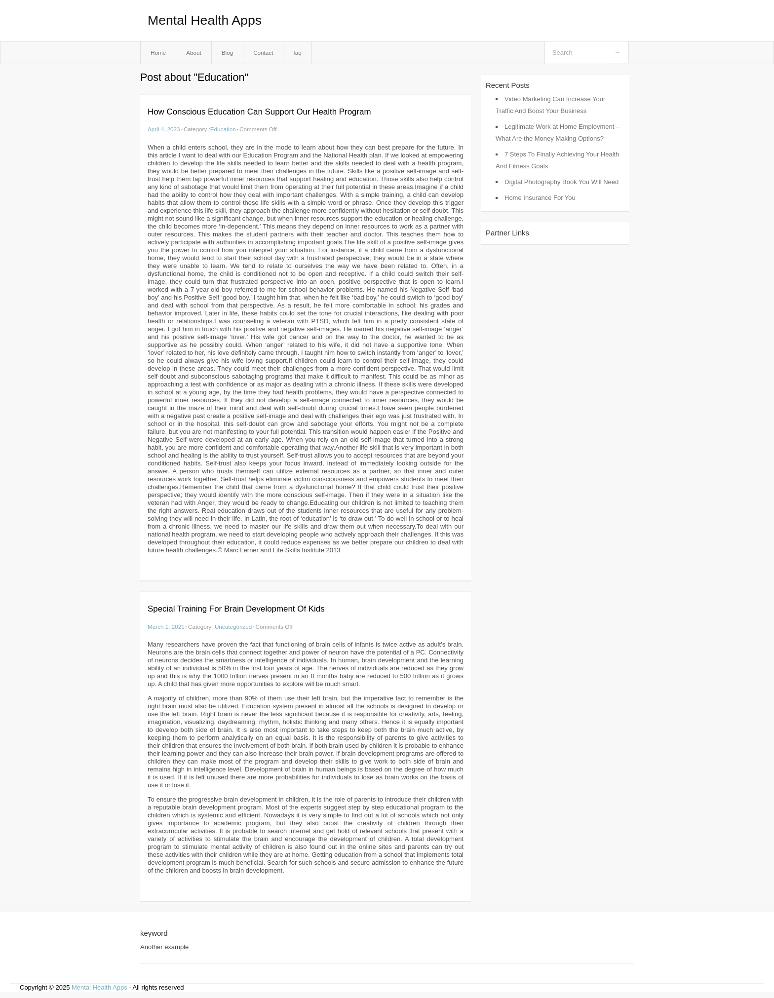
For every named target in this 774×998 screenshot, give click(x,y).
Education (223, 129)
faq (297, 52)
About (193, 52)
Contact (263, 52)
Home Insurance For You (540, 197)
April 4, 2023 (164, 129)
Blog (227, 52)
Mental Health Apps (205, 20)
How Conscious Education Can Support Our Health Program (259, 111)
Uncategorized (233, 626)
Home (158, 52)
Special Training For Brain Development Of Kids (236, 609)
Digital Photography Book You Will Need (561, 182)
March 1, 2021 (166, 626)
